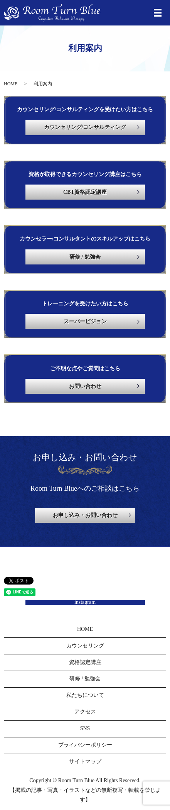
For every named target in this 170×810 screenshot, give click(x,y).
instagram (85, 602)
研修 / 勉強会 (85, 678)
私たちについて (85, 695)
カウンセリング (85, 646)
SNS (85, 728)
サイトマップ (85, 761)
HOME (10, 83)
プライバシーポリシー (85, 745)
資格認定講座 (85, 662)
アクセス (85, 712)
